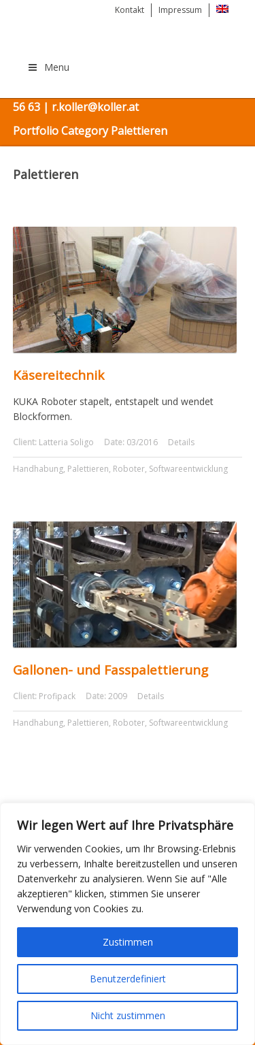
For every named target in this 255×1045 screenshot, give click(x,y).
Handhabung (38, 469)
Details (181, 442)
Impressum (180, 10)
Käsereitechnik (58, 375)
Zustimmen (128, 941)
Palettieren (88, 469)
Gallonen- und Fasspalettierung (110, 670)
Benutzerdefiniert (128, 978)
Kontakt (129, 10)
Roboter (129, 469)
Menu (48, 67)
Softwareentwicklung (188, 469)
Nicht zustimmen (127, 1015)
